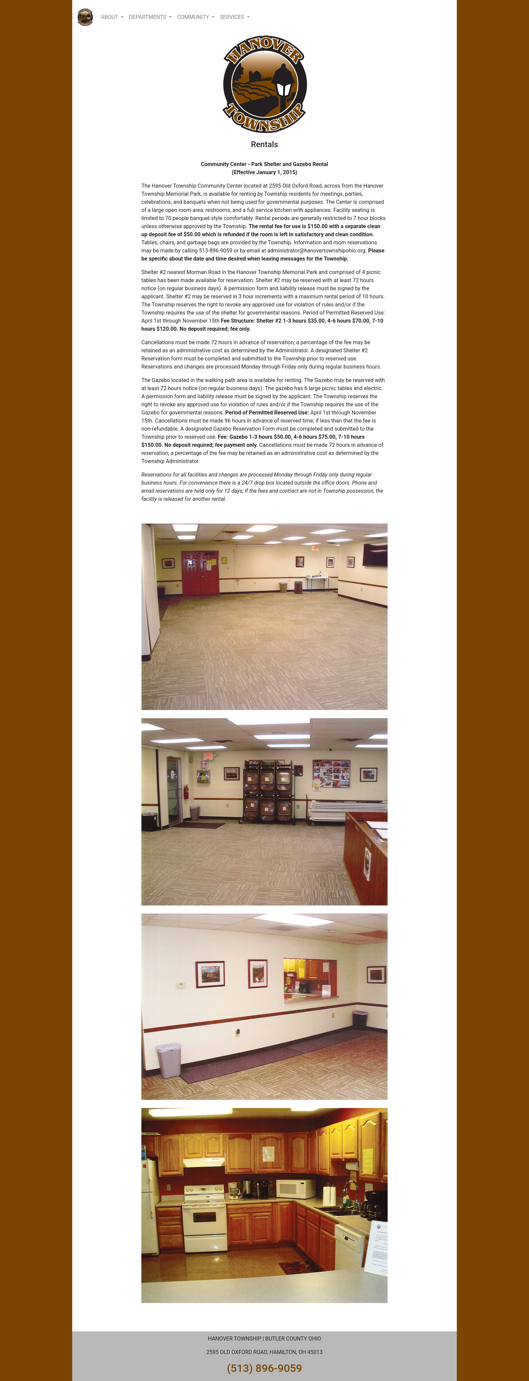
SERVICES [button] (233, 17)
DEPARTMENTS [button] (148, 17)
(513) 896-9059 (264, 1368)
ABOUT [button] (110, 17)
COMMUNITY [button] (194, 17)
